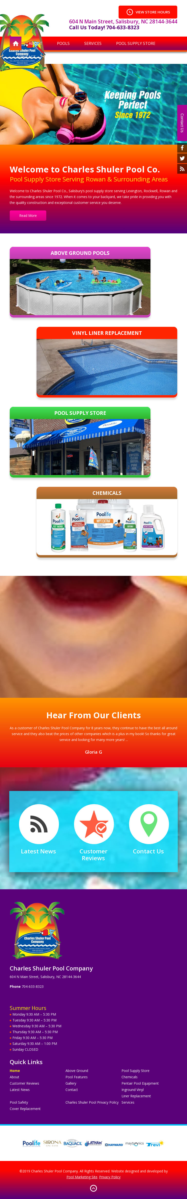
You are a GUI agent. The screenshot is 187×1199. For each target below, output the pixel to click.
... (127, 739)
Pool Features (76, 1077)
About (14, 1077)
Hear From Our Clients (93, 715)
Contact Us (148, 851)
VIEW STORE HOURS (148, 12)
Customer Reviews (93, 854)
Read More (28, 215)
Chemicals (130, 1077)
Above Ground (76, 1070)
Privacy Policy (110, 1177)
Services (128, 1102)
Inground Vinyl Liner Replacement (136, 1092)
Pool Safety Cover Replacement (25, 1105)
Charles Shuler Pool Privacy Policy (92, 1102)
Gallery (70, 1083)
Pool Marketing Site (81, 1177)
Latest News (38, 851)
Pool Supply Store (136, 1070)
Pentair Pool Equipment (140, 1083)
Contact (71, 1089)
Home (15, 1070)
